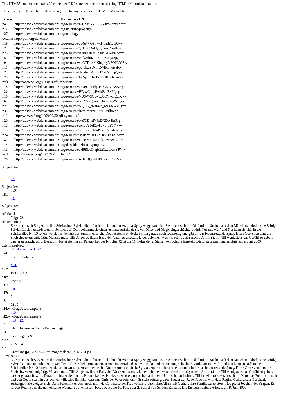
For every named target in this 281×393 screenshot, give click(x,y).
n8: (13, 249)
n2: (13, 179)
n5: (13, 289)
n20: (26, 249)
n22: (21, 320)
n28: (40, 249)
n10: (14, 265)
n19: (19, 249)
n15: (14, 312)
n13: (14, 320)
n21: (33, 249)
